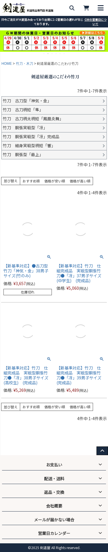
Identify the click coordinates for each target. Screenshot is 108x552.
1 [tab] (44, 53)
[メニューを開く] (101, 8)
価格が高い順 (80, 180)
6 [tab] (64, 53)
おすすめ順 (31, 180)
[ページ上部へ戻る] (102, 450)
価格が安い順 (54, 180)
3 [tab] (52, 53)
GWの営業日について (95, 21)
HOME (6, 64)
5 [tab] (60, 53)
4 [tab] (56, 53)
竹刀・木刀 (24, 64)
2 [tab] (48, 53)
